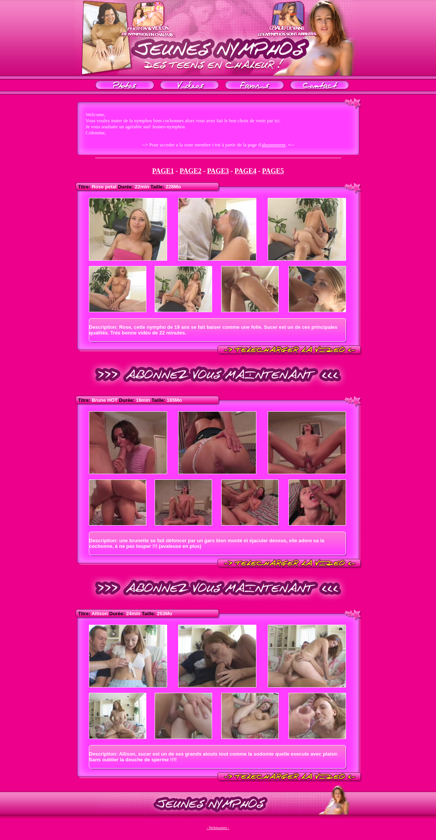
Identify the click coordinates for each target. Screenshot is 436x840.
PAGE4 (245, 171)
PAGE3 (218, 171)
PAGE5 (273, 171)
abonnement (274, 145)
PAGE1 (163, 171)
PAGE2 (191, 171)
